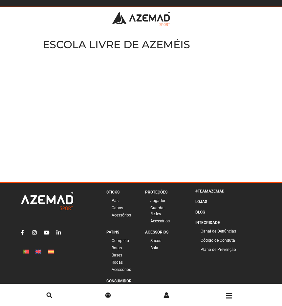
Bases (117, 255)
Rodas (117, 262)
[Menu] (229, 295)
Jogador (157, 200)
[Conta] (166, 296)
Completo (120, 240)
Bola (154, 248)
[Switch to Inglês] (38, 251)
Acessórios (121, 215)
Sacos (155, 240)
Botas (117, 248)
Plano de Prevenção (218, 249)
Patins (112, 232)
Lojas (201, 201)
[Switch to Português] (26, 251)
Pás (115, 200)
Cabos (117, 208)
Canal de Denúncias (218, 231)
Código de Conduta (218, 240)
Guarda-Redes (157, 211)
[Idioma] (108, 296)
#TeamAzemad (210, 191)
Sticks (112, 192)
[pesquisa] (49, 296)
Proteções (156, 192)
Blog (200, 212)
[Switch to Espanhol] (51, 251)
